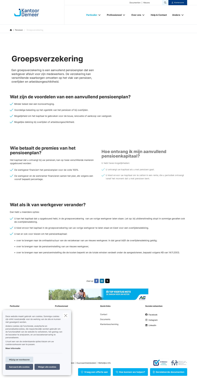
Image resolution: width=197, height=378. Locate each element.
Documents (105, 319)
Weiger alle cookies (47, 367)
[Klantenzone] (177, 2)
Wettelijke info (104, 363)
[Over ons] (135, 15)
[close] (65, 315)
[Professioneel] (113, 15)
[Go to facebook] (97, 281)
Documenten (135, 3)
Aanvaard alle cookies (19, 367)
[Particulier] (91, 15)
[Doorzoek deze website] (165, 2)
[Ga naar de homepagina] (37, 12)
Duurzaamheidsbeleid (86, 363)
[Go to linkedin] (102, 281)
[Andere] (175, 15)
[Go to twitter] (108, 281)
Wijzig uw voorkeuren (19, 359)
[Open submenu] (99, 15)
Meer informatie (12, 348)
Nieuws (146, 3)
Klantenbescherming (109, 324)
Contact (103, 314)
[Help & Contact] (159, 15)
